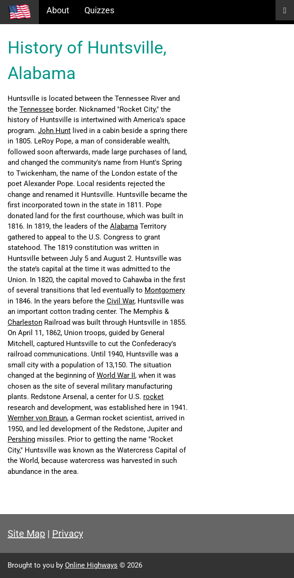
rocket (153, 396)
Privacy (67, 533)
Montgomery (165, 290)
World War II (116, 375)
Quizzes (99, 10)
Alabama (124, 226)
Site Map (26, 533)
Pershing (21, 439)
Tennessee (36, 109)
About (57, 10)
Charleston (25, 322)
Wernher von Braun (37, 418)
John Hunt (54, 130)
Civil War (120, 301)
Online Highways (91, 565)
